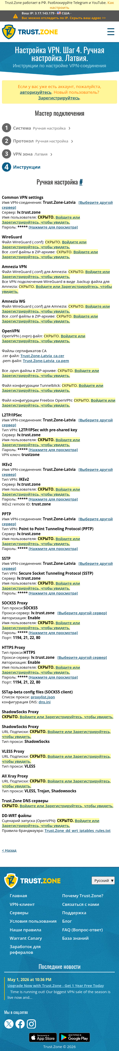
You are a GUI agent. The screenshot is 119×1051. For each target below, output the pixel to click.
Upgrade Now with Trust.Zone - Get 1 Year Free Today (55, 985)
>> (64, 18)
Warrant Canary (26, 938)
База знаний (75, 938)
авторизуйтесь (35, 92)
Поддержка (74, 912)
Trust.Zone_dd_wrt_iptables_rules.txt (78, 830)
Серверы (19, 912)
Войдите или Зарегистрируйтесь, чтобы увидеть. (41, 220)
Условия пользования (33, 921)
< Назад (9, 850)
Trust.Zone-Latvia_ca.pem (46, 360)
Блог (67, 921)
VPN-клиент (22, 904)
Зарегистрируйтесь (59, 98)
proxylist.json (43, 696)
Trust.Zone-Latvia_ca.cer (42, 355)
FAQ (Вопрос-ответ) (82, 930)
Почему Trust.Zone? (82, 895)
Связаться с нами (80, 904)
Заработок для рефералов (25, 949)
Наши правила (25, 930)
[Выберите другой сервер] (82, 612)
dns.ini (45, 701)
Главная (18, 895)
